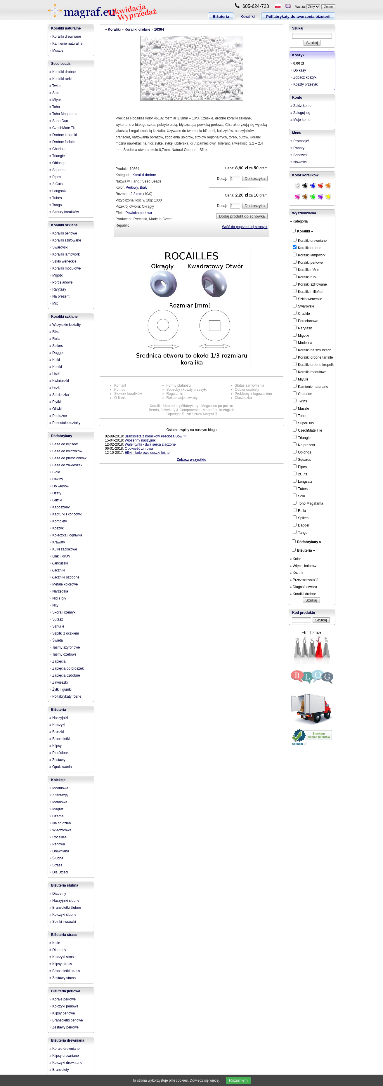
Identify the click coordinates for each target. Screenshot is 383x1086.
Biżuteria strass (64, 935)
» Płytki (55, 402)
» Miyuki (55, 100)
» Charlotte (58, 149)
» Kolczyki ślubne (63, 915)
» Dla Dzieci (58, 872)
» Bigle (54, 472)
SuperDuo (303, 423)
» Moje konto (300, 120)
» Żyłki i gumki (60, 689)
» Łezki (54, 388)
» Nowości (298, 162)
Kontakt (120, 385)
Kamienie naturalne (310, 386)
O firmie (120, 398)
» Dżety (55, 493)
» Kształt (296, 573)
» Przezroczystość (304, 580)
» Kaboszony (59, 507)
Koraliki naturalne (66, 28)
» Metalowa (58, 802)
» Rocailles (58, 837)
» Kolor (295, 559)
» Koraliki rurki (60, 79)
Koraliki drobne (137, 29)
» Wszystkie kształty (65, 325)
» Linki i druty (59, 556)
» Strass (55, 865)
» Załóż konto (300, 106)
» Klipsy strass (60, 964)
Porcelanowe (305, 320)
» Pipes (55, 177)
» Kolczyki (57, 725)
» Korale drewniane (64, 1049)
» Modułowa (58, 788)
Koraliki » (305, 231)
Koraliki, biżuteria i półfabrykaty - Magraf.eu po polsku (191, 406)
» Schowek (299, 155)
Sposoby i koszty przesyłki (187, 390)
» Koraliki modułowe (65, 268)
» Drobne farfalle (62, 142)
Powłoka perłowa (139, 213)
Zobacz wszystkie (191, 460)
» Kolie (54, 943)
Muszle (301, 408)
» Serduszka (59, 395)
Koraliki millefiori (308, 291)
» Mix (53, 303)
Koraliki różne (306, 269)
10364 (159, 29)
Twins (300, 401)
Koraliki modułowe (309, 371)
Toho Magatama (308, 503)
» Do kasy (298, 70)
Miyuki (300, 379)
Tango (300, 532)
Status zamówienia (249, 385)
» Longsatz (58, 191)
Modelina (302, 342)
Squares (302, 459)
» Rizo (54, 332)
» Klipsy (55, 746)
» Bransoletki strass (64, 971)
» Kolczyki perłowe (63, 1006)
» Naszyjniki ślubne (64, 901)
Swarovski (303, 306)
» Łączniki (57, 570)
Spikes (301, 517)
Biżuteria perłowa (65, 991)
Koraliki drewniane (310, 240)
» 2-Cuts (56, 184)
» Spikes (56, 346)
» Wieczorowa (60, 830)
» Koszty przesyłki (304, 84)
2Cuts (300, 474)
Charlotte (302, 393)
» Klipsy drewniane (64, 1056)
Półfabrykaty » (309, 542)
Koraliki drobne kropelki (314, 364)
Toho (299, 415)
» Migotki (56, 275)
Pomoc (119, 390)
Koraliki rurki (305, 276)
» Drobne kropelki (63, 135)
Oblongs (302, 452)
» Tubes (55, 198)
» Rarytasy (57, 289)
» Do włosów (59, 486)
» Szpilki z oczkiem (64, 633)
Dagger (301, 525)
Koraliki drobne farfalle (313, 357)
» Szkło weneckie (63, 261)
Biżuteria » (306, 550)
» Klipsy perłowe (62, 1013)
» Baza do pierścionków (67, 458)
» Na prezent (59, 296)
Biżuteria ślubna (64, 885)
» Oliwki (55, 409)
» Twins (55, 86)
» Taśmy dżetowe (63, 654)
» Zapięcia (57, 661)
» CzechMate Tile (63, 128)
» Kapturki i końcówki (65, 514)
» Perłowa (57, 844)
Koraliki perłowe (308, 262)
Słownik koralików (128, 394)
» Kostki (55, 367)
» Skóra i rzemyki (62, 612)
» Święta (56, 640)
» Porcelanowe (60, 282)
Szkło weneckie (307, 298)
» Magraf (56, 809)
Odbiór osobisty (247, 390)
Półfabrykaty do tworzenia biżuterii (298, 16)
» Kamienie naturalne (65, 43)
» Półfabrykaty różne (65, 696)
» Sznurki (56, 626)
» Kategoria (299, 221)
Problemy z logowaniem (253, 394)
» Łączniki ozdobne (64, 577)
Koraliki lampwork (309, 255)
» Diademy (57, 894)
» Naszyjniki (58, 718)
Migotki (301, 335)
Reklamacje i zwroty (182, 398)
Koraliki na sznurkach (312, 349)
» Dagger (56, 353)
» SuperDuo (58, 121)
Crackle (301, 313)
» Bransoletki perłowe (66, 1020)
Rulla (299, 510)
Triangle (302, 437)
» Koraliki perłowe (63, 233)
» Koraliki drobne (62, 72)
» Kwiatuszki (59, 381)
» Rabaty (297, 148)
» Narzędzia (58, 591)
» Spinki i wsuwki (62, 922)
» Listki (54, 374)
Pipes (300, 466)
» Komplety (58, 521)
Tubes (300, 488)
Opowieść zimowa (139, 448)
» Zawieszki (58, 682)
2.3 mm (136, 194)
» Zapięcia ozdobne (64, 675)
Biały (144, 187)
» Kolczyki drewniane (65, 1063)
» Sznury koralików (64, 212)
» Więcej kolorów (303, 566)
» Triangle (57, 156)
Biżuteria (221, 16)
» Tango (55, 205)
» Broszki (56, 732)
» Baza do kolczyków (65, 451)
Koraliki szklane (64, 225)
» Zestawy (57, 760)
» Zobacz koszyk (303, 77)
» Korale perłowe (62, 999)
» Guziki (55, 500)
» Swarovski (58, 247)
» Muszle (56, 50)
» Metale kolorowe (63, 584)
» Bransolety (59, 1070)
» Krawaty (57, 542)
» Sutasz (56, 619)
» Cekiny (56, 479)
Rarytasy (302, 328)
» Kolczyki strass (62, 957)
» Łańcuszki (58, 563)
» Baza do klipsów (63, 444)
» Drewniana (59, 851)
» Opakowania (60, 767)
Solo (299, 496)
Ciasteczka (243, 398)
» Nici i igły (57, 598)
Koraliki (247, 16)
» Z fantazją (58, 795)
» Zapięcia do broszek (66, 668)
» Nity (53, 605)
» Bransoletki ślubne (65, 908)
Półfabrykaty (61, 436)
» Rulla (54, 339)
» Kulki (54, 360)
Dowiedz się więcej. (205, 1080)
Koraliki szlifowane (310, 284)
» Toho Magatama (63, 114)
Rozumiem (238, 1080)
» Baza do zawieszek (65, 465)
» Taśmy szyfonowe (64, 647)
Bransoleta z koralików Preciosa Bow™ (155, 436)
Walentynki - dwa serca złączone (150, 444)
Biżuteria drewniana (67, 1040)
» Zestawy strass (62, 978)
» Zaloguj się (300, 113)
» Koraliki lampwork (64, 254)
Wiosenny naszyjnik (140, 440)
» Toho (54, 107)
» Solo (54, 93)
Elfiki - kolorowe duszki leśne (147, 453)
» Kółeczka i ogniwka (65, 535)
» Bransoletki (59, 739)
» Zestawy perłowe (64, 1027)
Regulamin (175, 394)
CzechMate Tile (307, 430)
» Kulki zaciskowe (63, 549)
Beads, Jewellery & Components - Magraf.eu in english (191, 410)
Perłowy (132, 187)
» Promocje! (299, 141)
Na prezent (304, 444)
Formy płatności (179, 385)
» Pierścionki (59, 753)
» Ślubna (56, 858)
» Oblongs (57, 163)
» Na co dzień (60, 823)
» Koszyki (56, 528)
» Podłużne (58, 416)
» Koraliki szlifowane (65, 240)
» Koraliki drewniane (65, 36)
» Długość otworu (303, 587)
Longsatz (302, 481)
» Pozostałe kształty (64, 423)
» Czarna (56, 816)
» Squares (57, 170)
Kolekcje (58, 780)
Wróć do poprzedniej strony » (245, 227)
